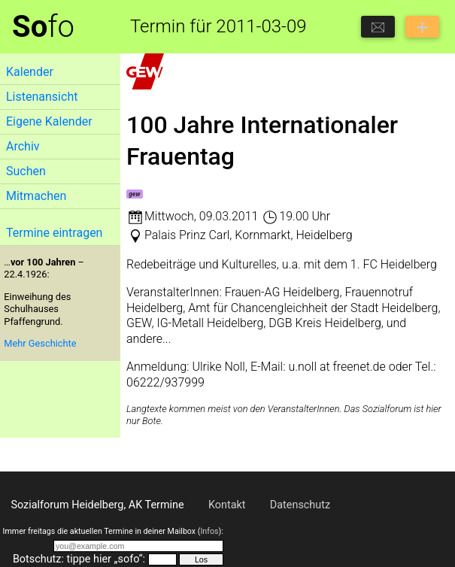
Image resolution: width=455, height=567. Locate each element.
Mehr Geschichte (40, 343)
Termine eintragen (54, 233)
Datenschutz (300, 505)
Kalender (29, 72)
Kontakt (227, 505)
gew (134, 194)
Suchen (26, 171)
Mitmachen (36, 196)
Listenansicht (41, 96)
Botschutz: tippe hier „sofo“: (79, 559)
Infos (209, 531)
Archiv (23, 146)
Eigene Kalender (49, 121)
